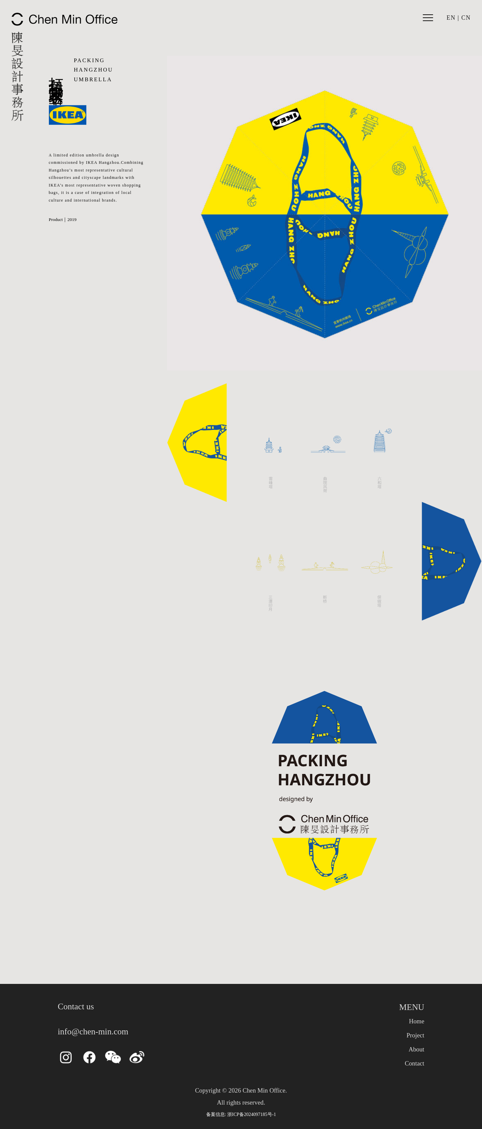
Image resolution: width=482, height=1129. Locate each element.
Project (415, 1035)
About (416, 1049)
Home (416, 1021)
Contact (414, 1063)
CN (466, 17)
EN (451, 17)
